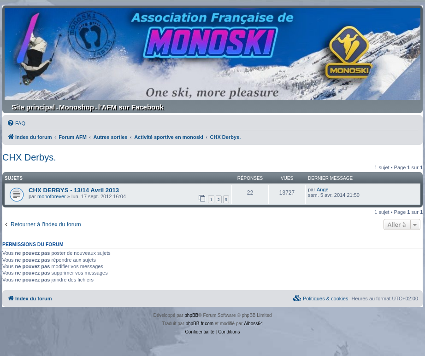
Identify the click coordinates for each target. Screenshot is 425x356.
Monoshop (76, 107)
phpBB (191, 315)
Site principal (33, 107)
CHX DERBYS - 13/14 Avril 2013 (74, 190)
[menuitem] (16, 123)
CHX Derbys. (29, 157)
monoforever (51, 196)
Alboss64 (253, 323)
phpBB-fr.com (199, 323)
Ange (323, 189)
